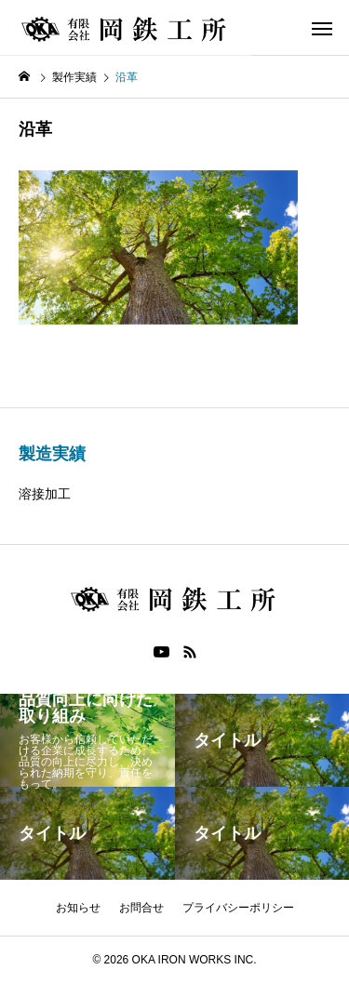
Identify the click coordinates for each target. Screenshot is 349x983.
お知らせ (78, 907)
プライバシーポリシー (238, 907)
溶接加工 (45, 493)
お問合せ (141, 907)
